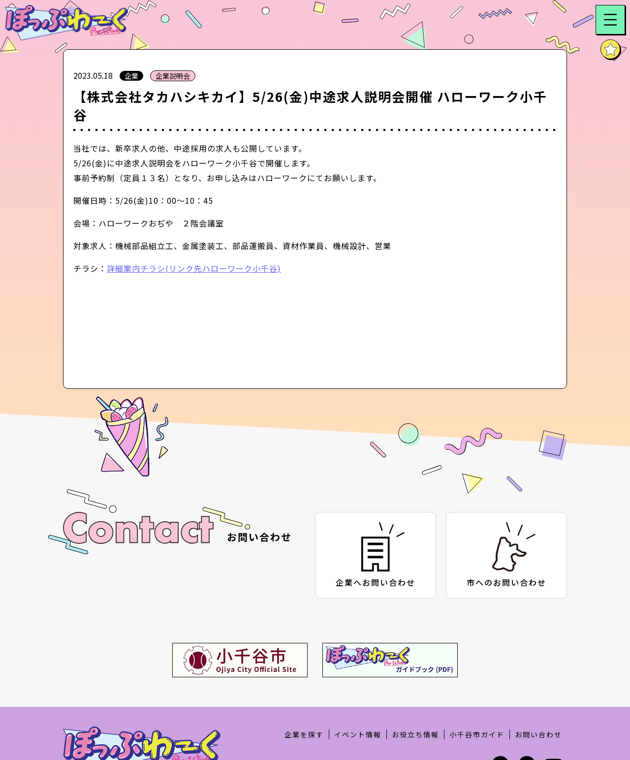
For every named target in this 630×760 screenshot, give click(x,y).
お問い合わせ (538, 734)
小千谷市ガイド (476, 734)
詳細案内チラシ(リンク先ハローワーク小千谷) (194, 268)
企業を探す (304, 734)
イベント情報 (357, 734)
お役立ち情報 (415, 734)
